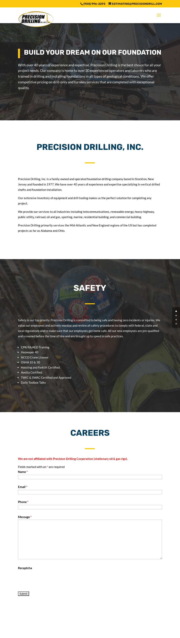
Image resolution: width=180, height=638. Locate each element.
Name (23, 472)
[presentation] (48, 578)
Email (22, 487)
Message (25, 517)
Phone (23, 502)
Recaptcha (25, 568)
